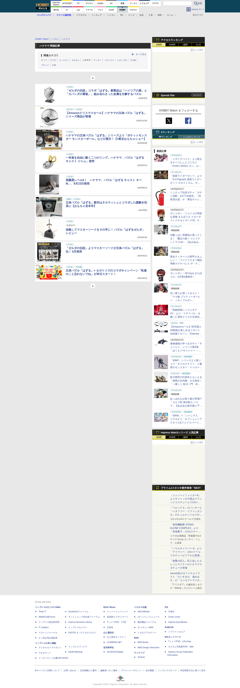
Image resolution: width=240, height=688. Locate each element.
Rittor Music (109, 607)
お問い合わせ (70, 670)
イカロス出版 (140, 607)
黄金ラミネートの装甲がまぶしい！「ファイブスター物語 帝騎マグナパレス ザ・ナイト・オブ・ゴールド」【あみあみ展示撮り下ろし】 (186, 263)
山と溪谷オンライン (116, 637)
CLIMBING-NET (114, 642)
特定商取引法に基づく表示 (192, 670)
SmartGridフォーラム (78, 611)
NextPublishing (75, 652)
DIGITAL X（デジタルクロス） (82, 632)
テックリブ (139, 653)
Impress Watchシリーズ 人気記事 (179, 432)
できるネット (45, 653)
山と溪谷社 (108, 632)
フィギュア (96, 15)
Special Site (168, 95)
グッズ (131, 15)
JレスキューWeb (145, 627)
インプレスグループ (167, 670)
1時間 (159, 44)
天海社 (171, 611)
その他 (133, 60)
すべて (44, 60)
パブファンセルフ (176, 632)
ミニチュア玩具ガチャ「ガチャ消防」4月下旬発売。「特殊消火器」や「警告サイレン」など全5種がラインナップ (186, 199)
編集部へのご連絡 (108, 670)
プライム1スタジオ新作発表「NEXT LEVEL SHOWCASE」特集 (181, 488)
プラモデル (81, 15)
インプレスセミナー (77, 627)
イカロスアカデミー (147, 632)
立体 (54, 65)
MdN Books (143, 642)
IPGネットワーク (173, 637)
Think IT (42, 611)
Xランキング (168, 132)
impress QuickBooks (177, 622)
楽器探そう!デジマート (117, 617)
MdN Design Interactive (148, 647)
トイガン (111, 15)
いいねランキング (191, 137)
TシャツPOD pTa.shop (179, 641)
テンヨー (97, 60)
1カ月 (198, 44)
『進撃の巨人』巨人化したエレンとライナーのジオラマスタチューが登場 (186, 564)
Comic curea (174, 617)
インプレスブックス (77, 646)
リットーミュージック (117, 611)
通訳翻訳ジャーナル (147, 622)
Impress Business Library (80, 622)
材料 (160, 15)
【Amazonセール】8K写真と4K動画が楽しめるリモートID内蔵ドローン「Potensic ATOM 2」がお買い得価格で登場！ (186, 333)
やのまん (76, 60)
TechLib (141, 657)
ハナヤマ (86, 60)
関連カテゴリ (51, 55)
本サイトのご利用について (47, 670)
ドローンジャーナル (48, 632)
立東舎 (110, 627)
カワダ (53, 60)
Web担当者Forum (47, 617)
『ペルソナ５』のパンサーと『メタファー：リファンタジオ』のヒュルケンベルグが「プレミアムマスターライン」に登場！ (186, 514)
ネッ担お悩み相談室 (48, 638)
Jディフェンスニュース (149, 617)
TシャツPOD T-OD (116, 622)
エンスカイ (64, 60)
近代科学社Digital (115, 652)
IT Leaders (44, 627)
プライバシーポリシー (131, 670)
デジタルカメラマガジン (50, 647)
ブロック (45, 65)
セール (170, 15)
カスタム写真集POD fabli (180, 646)
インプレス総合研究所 (49, 622)
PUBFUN (169, 627)
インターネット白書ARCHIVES (53, 658)
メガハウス (109, 60)
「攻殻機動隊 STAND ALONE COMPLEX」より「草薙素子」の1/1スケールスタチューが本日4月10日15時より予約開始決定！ (185, 531)
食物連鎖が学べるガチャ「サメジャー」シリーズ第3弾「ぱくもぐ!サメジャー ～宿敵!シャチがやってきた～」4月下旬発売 (186, 350)
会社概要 (150, 670)
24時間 (172, 44)
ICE (166, 607)
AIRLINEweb (144, 611)
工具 (151, 15)
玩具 (141, 15)
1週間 (185, 44)
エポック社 (122, 60)
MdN (136, 638)
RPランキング (165, 137)
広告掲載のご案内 (88, 670)
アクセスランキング (172, 40)
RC (121, 15)
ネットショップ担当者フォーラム (84, 617)
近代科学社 (108, 647)
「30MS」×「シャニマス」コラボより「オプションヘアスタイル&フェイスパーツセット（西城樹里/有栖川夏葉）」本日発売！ (186, 422)
